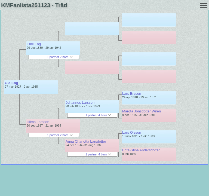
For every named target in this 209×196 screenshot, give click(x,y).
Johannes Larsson (80, 102)
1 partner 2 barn (59, 57)
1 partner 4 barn (98, 115)
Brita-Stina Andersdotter (141, 150)
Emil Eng (34, 44)
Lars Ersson (131, 93)
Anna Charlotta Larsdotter (86, 141)
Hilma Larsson (38, 122)
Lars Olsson (131, 132)
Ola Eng (11, 83)
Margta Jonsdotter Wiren (141, 111)
